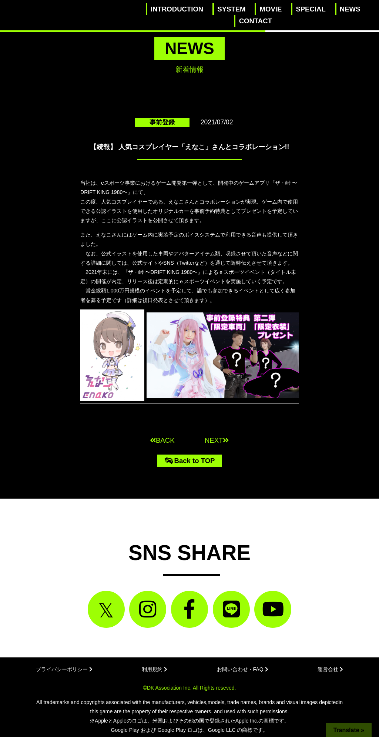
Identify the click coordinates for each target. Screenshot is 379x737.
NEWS (350, 9)
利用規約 (154, 669)
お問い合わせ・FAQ (242, 669)
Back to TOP (189, 461)
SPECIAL (310, 9)
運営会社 (330, 669)
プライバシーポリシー (64, 669)
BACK (162, 440)
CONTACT (255, 21)
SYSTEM (231, 9)
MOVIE (271, 9)
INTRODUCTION (177, 9)
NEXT (217, 440)
